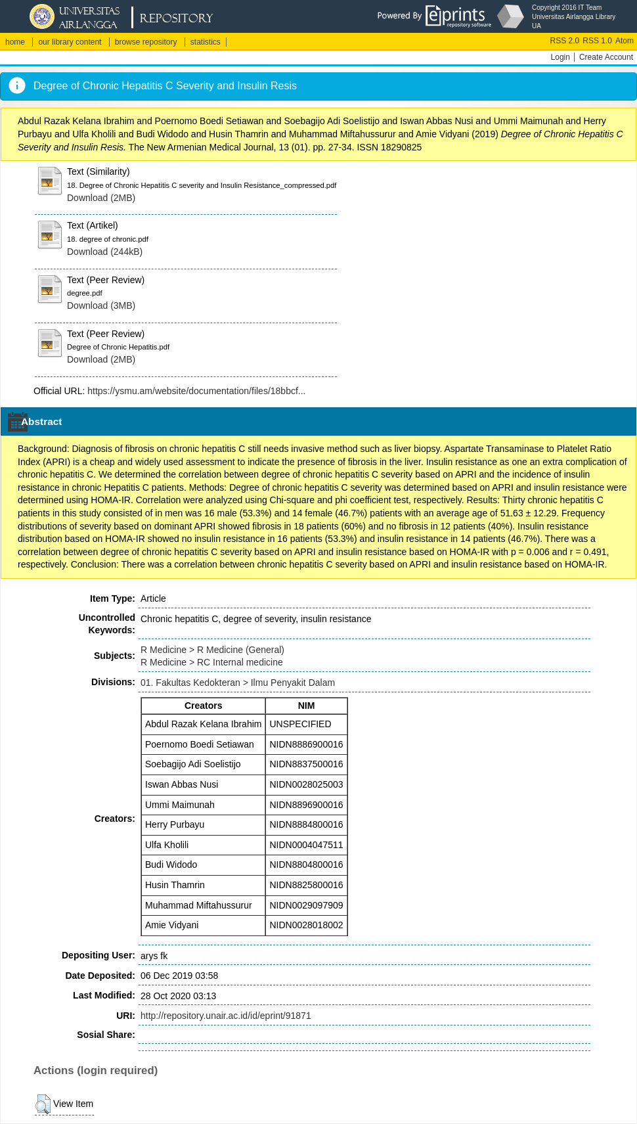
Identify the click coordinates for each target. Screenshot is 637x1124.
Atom (624, 40)
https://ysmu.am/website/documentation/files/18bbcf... (196, 391)
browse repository (146, 42)
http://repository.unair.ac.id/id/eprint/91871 (226, 1015)
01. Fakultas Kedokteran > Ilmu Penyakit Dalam (238, 682)
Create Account (606, 57)
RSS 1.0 (597, 40)
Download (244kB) (105, 251)
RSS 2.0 (565, 40)
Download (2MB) (101, 197)
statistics (205, 42)
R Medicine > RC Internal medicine (212, 662)
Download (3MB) (101, 305)
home (15, 42)
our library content (69, 42)
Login (560, 57)
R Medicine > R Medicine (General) (212, 649)
